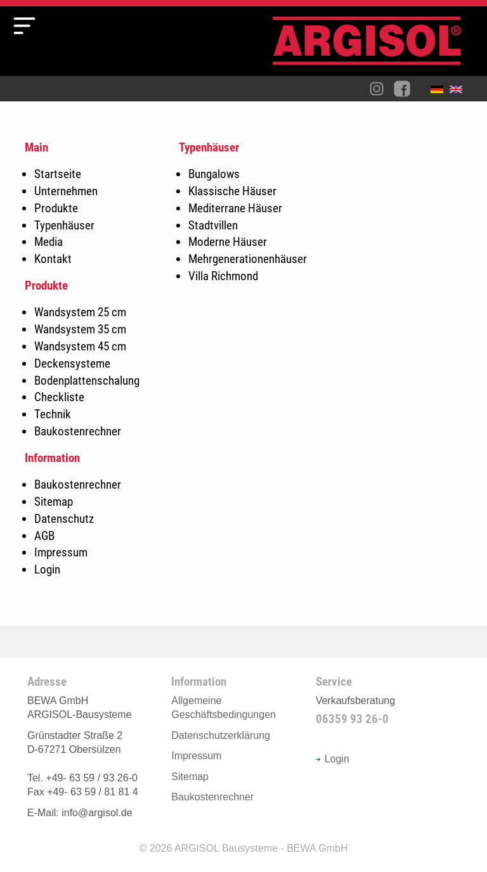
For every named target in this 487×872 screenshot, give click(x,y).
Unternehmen (66, 191)
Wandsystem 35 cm (80, 329)
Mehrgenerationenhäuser (247, 259)
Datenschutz (64, 518)
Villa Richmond (223, 276)
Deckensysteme (72, 363)
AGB (44, 536)
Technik (52, 414)
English (459, 92)
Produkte (56, 208)
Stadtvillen (213, 225)
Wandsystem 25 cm (80, 312)
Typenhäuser (64, 225)
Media (48, 241)
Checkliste (59, 397)
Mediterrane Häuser (235, 208)
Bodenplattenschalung (87, 380)
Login (47, 569)
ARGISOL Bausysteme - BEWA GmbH (261, 848)
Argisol (373, 46)
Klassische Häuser (232, 191)
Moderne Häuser (227, 241)
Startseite (57, 174)
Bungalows (214, 174)
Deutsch (440, 92)
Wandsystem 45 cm (80, 346)
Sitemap (53, 501)
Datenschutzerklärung (220, 735)
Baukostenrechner (77, 431)
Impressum (61, 552)
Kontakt (53, 259)
